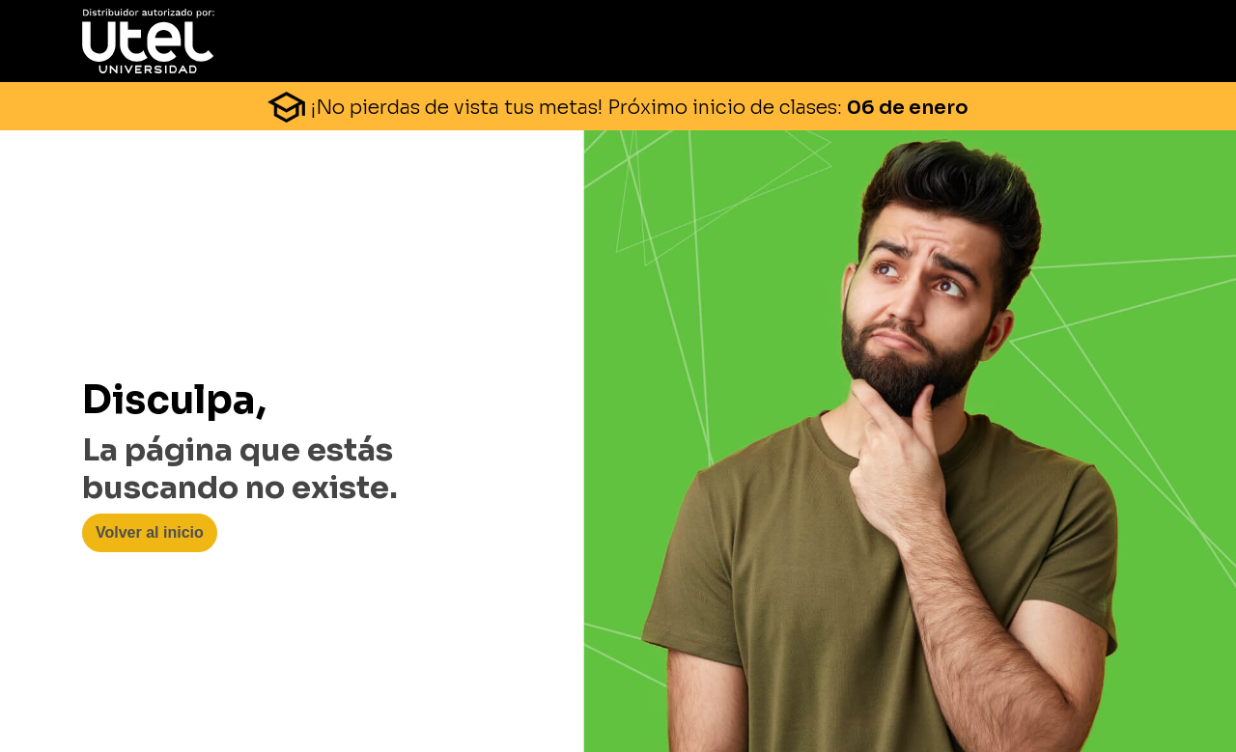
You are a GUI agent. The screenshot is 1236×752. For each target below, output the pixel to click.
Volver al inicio (150, 532)
